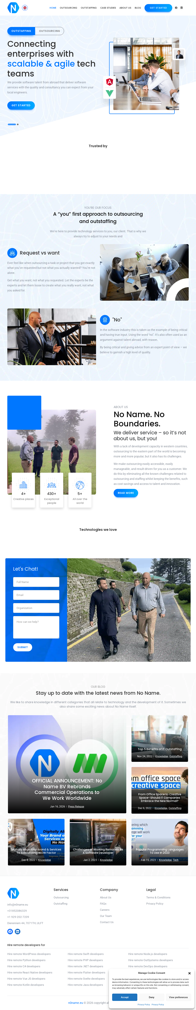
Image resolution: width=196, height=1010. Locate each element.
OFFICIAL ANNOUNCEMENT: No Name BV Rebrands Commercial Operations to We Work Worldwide (67, 789)
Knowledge (44, 860)
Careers (105, 910)
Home (53, 7)
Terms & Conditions (158, 897)
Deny (151, 997)
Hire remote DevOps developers (147, 966)
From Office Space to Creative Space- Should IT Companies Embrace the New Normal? (159, 798)
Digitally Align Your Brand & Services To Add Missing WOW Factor (36, 851)
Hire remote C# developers (23, 966)
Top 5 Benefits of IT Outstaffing (160, 749)
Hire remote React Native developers (29, 972)
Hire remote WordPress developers (29, 954)
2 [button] (18, 125)
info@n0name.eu (17, 905)
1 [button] (12, 125)
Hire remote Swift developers (86, 954)
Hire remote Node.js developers (147, 954)
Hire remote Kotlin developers (25, 985)
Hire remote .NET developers (85, 966)
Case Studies (108, 7)
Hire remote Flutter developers (86, 972)
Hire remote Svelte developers (86, 978)
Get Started (158, 7)
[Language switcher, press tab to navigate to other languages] (25, 8)
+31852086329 (17, 911)
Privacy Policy (144, 1005)
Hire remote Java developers (85, 985)
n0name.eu (75, 1003)
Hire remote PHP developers (85, 960)
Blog (138, 7)
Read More (126, 493)
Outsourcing (68, 7)
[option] (51, 75)
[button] (189, 973)
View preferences (178, 997)
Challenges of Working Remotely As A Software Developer (98, 851)
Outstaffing (89, 7)
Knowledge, (162, 756)
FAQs (103, 904)
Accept (125, 997)
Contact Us (107, 922)
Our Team (106, 916)
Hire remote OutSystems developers (150, 960)
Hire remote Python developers (26, 960)
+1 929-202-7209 (18, 917)
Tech (175, 860)
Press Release (76, 806)
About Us (125, 7)
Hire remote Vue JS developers (26, 978)
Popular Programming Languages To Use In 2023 (160, 851)
